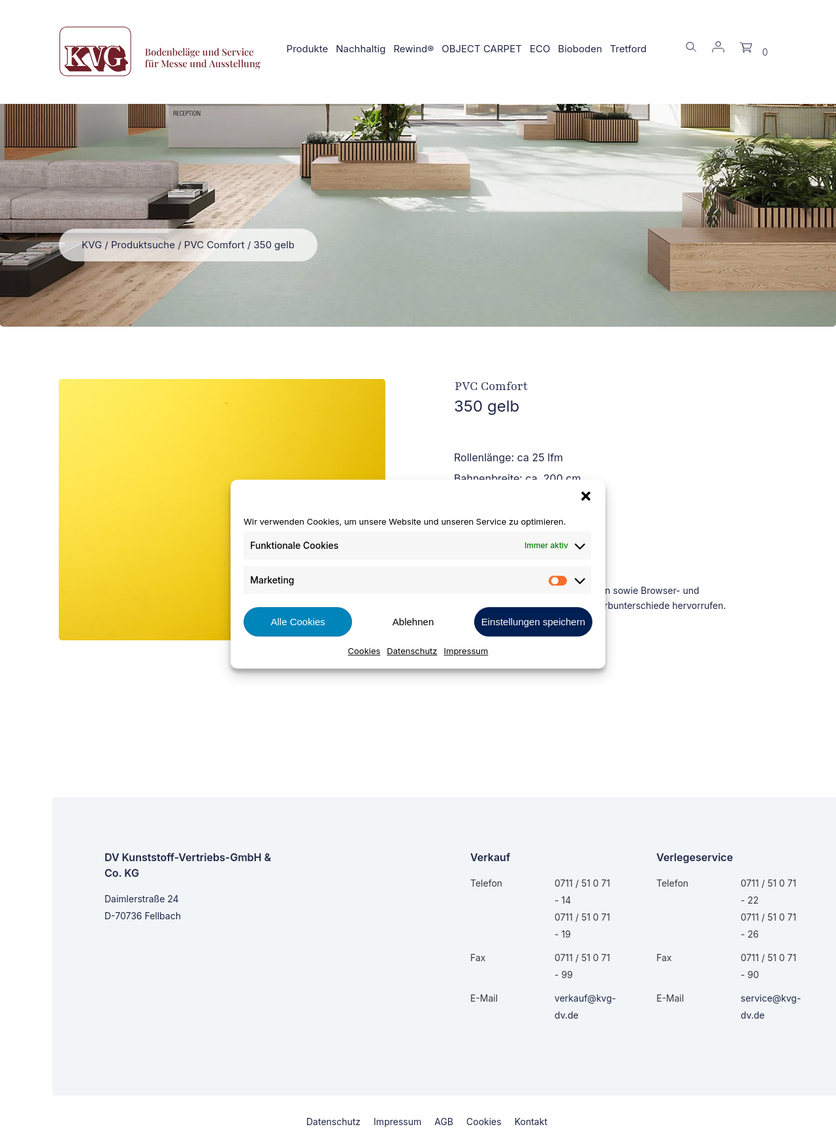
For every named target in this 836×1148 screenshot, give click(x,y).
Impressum (466, 651)
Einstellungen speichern (533, 621)
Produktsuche (143, 244)
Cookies (364, 651)
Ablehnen (413, 621)
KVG (92, 244)
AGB (443, 1121)
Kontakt (531, 1121)
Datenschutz (412, 651)
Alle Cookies (297, 621)
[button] (585, 495)
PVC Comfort (214, 244)
